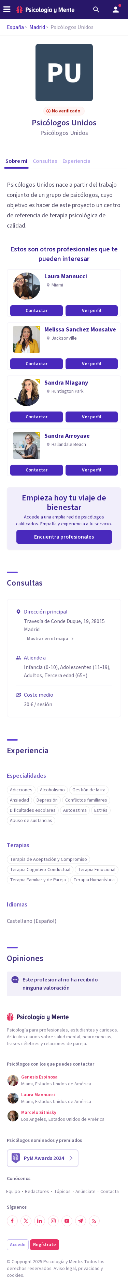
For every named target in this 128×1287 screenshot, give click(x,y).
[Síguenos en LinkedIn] (39, 1220)
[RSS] (94, 1220)
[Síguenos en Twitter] (25, 1220)
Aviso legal (65, 1268)
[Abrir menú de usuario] (116, 9)
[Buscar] (96, 9)
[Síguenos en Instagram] (53, 1220)
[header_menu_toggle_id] (7, 9)
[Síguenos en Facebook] (12, 1220)
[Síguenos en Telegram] (80, 1220)
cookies (15, 1275)
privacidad (89, 1268)
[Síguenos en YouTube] (66, 1220)
